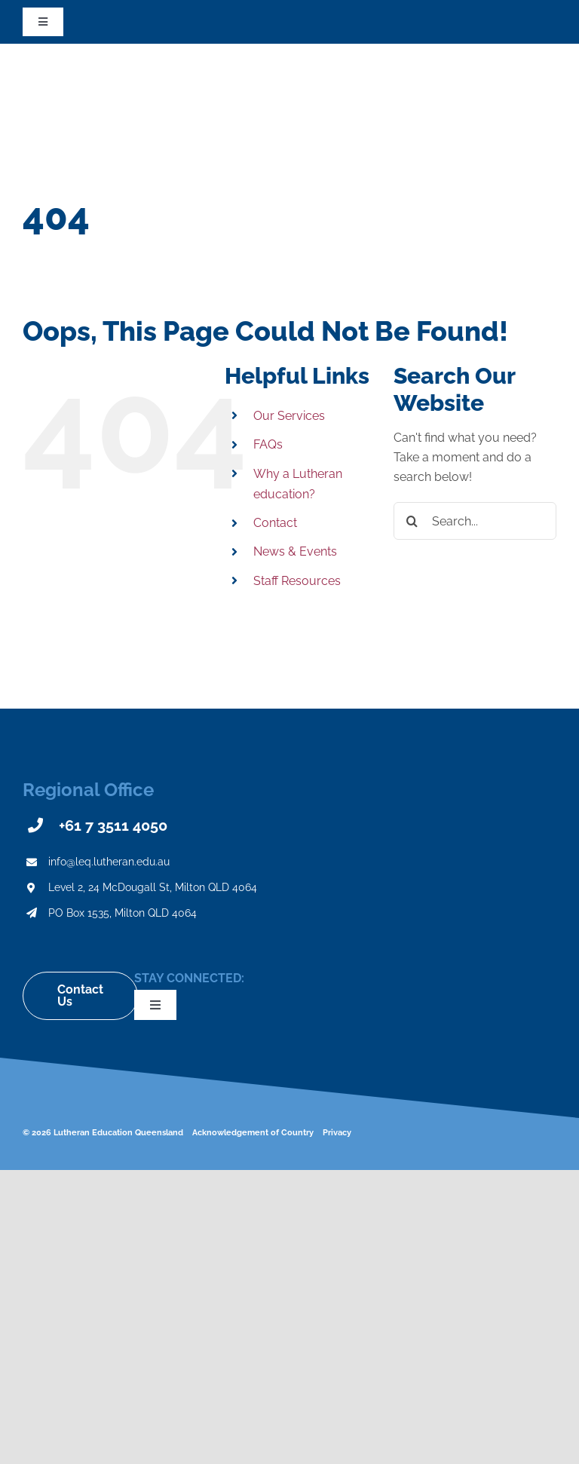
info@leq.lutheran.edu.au (109, 862)
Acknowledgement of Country (253, 1133)
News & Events (295, 551)
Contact (275, 523)
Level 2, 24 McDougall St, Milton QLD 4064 (152, 887)
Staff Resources (297, 581)
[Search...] (475, 521)
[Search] (412, 521)
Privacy (337, 1133)
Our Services (289, 416)
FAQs (268, 444)
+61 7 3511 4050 (113, 825)
